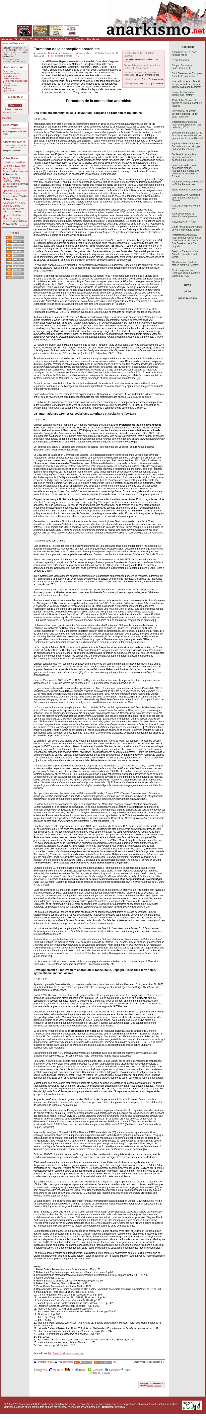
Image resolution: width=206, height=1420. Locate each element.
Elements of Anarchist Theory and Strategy (183, 93)
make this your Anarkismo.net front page (13, 60)
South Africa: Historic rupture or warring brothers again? (187, 228)
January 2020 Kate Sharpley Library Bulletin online (14, 168)
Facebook (93, 39)
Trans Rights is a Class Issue (187, 189)
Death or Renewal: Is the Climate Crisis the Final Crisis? (185, 254)
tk (6, 50)
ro (8, 54)
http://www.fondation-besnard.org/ (66, 1353)
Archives (7, 88)
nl (23, 50)
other (11, 50)
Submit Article (54, 39)
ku (15, 52)
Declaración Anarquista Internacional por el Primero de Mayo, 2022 (186, 124)
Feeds (15, 232)
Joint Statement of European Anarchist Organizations (187, 75)
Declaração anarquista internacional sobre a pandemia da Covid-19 (184, 157)
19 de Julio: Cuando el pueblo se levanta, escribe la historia (187, 103)
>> (11, 57)
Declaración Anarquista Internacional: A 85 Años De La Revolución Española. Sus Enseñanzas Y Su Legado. (186, 241)
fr (17, 48)
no (20, 50)
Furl (69, 1370)
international (43, 53)
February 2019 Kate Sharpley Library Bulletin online (15, 193)
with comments (64, 1362)
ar (27, 50)
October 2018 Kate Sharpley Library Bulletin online (14, 206)
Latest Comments (12, 78)
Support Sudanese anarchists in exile (182, 67)
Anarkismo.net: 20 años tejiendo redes (184, 53)
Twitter (80, 39)
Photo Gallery (10, 85)
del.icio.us (56, 1370)
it (24, 48)
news (187, 284)
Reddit (80, 1370)
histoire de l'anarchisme (62, 53)
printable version (44, 1362)
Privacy (120, 1407)
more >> (24, 226)
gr (16, 50)
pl (4, 52)
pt (3, 50)
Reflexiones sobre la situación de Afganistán (184, 215)
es (21, 48)
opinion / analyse (83, 53)
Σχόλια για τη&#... (132, 83)
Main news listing (11, 73)
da (4, 54)
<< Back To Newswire (99, 1373)
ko (16, 54)
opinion (187, 291)
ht (11, 52)
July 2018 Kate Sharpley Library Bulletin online (12, 218)
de (8, 52)
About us (6, 39)
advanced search (11, 112)
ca (26, 52)
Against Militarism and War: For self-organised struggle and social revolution (186, 146)
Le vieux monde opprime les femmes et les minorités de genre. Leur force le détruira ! (187, 135)
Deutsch (157, 1386)
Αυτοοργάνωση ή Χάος (184, 221)
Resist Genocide (181, 60)
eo (12, 54)
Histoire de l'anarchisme (18, 146)
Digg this (40, 1370)
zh (19, 52)
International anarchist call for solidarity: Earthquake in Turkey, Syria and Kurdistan (186, 84)
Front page (8, 71)
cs (23, 52)
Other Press (10, 158)
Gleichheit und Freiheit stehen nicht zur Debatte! (185, 263)
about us (6, 118)
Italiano (150, 1386)
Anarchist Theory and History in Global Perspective (187, 183)
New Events (10, 124)
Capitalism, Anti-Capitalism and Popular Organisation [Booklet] (186, 197)
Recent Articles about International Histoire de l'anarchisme (142, 67)
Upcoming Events (14, 141)
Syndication (9, 90)
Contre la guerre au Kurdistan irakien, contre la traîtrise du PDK (186, 273)
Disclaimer (108, 1407)
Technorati (95, 1370)
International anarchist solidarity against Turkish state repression (185, 114)
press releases (187, 298)
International (15, 129)
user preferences (13, 43)
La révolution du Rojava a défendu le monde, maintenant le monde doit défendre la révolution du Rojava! (185, 171)
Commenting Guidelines (15, 81)
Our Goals (21, 39)
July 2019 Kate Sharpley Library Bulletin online (12, 181)
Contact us (36, 39)
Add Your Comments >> (149, 1361)
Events (69, 39)
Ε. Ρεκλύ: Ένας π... (132, 79)
